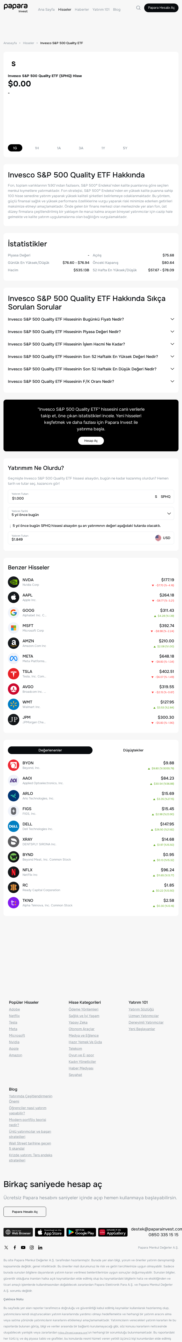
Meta (13, 1015)
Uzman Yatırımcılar (144, 1002)
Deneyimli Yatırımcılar (146, 1008)
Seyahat (75, 1060)
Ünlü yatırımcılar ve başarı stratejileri (30, 1120)
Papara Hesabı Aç (157, 9)
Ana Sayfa (46, 9)
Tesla (13, 1008)
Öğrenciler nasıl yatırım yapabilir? (27, 1096)
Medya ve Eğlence (84, 1021)
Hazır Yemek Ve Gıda (85, 1028)
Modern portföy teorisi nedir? (27, 1108)
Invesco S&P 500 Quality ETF (64, 43)
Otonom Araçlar (81, 1015)
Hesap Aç (91, 441)
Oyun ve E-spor (81, 1041)
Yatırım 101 (101, 9)
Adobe (14, 995)
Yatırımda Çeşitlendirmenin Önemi (30, 1085)
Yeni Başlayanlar (142, 1015)
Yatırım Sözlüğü (141, 995)
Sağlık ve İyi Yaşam (84, 1002)
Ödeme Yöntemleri (83, 995)
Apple (14, 1034)
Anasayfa (11, 43)
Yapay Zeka (78, 1008)
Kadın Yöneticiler (82, 1047)
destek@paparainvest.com (154, 1222)
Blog (117, 9)
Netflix (14, 1002)
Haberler (82, 9)
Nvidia (14, 1028)
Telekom (75, 1034)
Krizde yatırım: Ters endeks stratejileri (30, 1144)
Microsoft (17, 1021)
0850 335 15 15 (163, 1228)
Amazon (15, 1041)
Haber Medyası (81, 1054)
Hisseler (64, 9)
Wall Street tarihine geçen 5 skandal (30, 1132)
